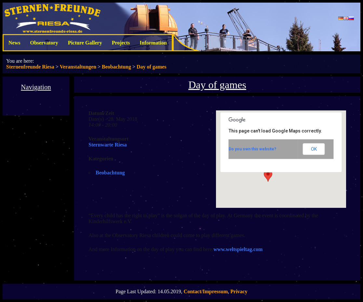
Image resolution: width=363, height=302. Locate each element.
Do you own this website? (252, 149)
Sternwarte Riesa (107, 144)
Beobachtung (116, 66)
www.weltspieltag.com (237, 249)
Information (153, 42)
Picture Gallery (85, 42)
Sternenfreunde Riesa (30, 66)
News (14, 42)
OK (314, 149)
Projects (121, 42)
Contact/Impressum (206, 291)
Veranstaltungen (78, 66)
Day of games (152, 66)
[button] (268, 176)
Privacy (238, 291)
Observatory (44, 42)
